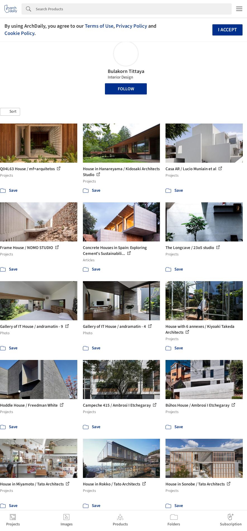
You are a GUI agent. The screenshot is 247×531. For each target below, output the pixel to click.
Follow (126, 89)
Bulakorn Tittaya (126, 71)
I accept (227, 29)
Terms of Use (99, 26)
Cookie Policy (19, 33)
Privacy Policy (131, 26)
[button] (10, 112)
